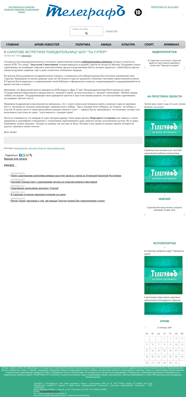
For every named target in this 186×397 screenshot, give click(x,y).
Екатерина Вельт (21, 148)
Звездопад (26, 56)
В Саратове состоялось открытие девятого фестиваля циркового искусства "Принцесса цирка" (164, 63)
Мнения (164, 199)
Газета (24, 370)
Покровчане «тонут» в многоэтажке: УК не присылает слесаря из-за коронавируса (89, 372)
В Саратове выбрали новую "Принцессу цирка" (164, 252)
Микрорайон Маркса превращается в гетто (69, 370)
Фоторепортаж (164, 243)
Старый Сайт (111, 31)
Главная (12, 44)
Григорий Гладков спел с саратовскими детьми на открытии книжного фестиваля (54, 182)
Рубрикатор (134, 372)
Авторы (5, 368)
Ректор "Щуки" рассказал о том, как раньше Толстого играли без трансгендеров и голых (58, 200)
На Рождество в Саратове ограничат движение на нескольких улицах (21, 9)
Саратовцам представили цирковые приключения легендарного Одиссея (162, 298)
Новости (149, 370)
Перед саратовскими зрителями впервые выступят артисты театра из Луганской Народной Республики (66, 175)
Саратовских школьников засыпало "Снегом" (35, 188)
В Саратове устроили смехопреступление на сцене (38, 194)
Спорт (149, 44)
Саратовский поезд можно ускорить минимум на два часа (164, 208)
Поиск (47, 372)
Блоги (20, 368)
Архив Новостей (46, 44)
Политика (83, 44)
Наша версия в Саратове (132, 370)
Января (163, 327)
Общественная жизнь (56, 148)
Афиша (106, 44)
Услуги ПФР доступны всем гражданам (163, 375)
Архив (164, 321)
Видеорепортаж (164, 52)
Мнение (93, 370)
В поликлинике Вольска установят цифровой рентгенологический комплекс (131, 368)
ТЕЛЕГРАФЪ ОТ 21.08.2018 (46, 375)
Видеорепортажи (175, 368)
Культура (128, 44)
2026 (170, 327)
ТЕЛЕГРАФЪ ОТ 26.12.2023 (164, 7)
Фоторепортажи (93, 377)
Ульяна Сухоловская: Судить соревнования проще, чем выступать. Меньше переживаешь (102, 375)
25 (158, 327)
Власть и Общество (11, 370)
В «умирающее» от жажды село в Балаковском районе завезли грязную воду (59, 368)
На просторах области (164, 96)
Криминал (171, 44)
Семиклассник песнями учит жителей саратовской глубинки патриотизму (163, 151)
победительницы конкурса (97, 61)
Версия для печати (15, 158)
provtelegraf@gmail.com (49, 391)
